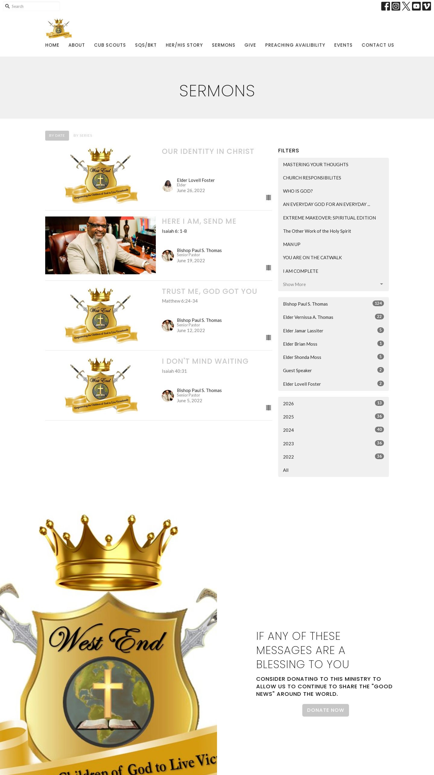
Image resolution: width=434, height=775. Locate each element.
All (285, 470)
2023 (333, 443)
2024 (333, 430)
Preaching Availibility (295, 45)
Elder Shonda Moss (333, 357)
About (76, 45)
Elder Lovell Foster (333, 384)
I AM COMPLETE (300, 271)
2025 (333, 416)
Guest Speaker (333, 370)
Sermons (223, 45)
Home (52, 45)
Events (343, 45)
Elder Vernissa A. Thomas (333, 317)
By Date (57, 135)
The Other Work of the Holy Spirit (317, 231)
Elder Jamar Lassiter (333, 330)
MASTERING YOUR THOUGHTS (315, 164)
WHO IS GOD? (298, 191)
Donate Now (325, 710)
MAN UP (291, 244)
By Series (83, 135)
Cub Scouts (110, 45)
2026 (333, 403)
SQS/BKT (146, 45)
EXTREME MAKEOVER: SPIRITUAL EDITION (329, 217)
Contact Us (378, 45)
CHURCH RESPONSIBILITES (312, 177)
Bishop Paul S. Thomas (333, 303)
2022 (333, 456)
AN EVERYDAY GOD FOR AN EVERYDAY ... (326, 204)
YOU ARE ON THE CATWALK (312, 257)
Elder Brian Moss (333, 344)
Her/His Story (184, 45)
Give (250, 45)
